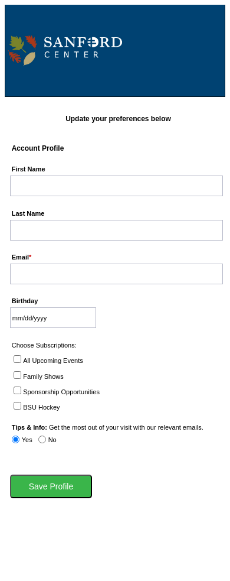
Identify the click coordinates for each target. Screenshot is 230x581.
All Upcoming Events (53, 360)
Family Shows (43, 376)
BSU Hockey (41, 407)
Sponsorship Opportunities (61, 391)
